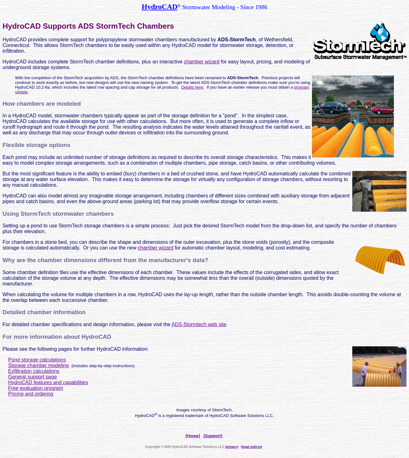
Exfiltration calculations (34, 371)
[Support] (213, 435)
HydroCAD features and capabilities (48, 382)
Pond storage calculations (37, 359)
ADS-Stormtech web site (198, 324)
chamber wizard (201, 61)
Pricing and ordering (30, 393)
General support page (32, 376)
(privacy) (232, 447)
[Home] (193, 435)
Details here (192, 87)
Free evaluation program (35, 388)
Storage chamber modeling (38, 365)
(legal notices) (251, 447)
